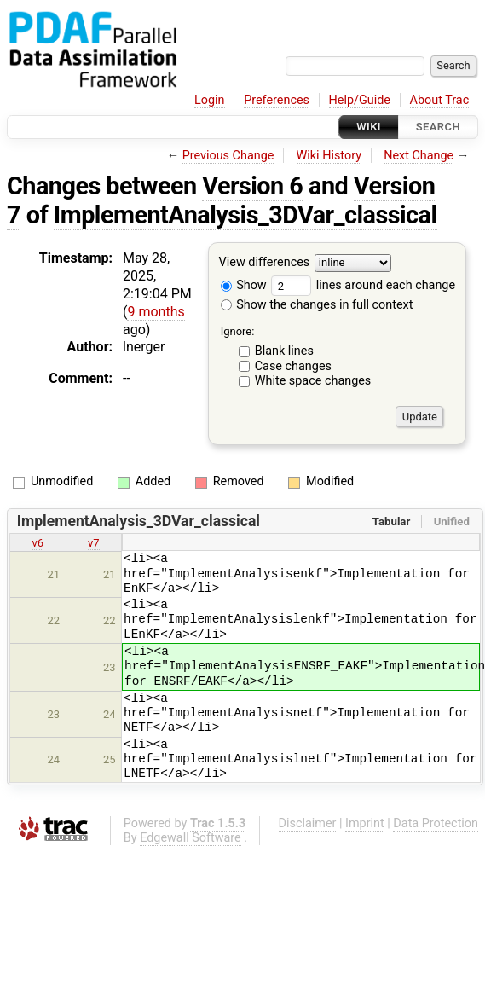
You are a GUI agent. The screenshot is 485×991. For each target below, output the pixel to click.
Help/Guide (359, 100)
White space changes (313, 381)
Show (244, 285)
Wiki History (329, 155)
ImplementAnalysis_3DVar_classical (245, 214)
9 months (155, 312)
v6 (37, 542)
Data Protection (435, 823)
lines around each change (363, 285)
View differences (264, 263)
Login (209, 100)
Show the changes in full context (317, 305)
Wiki (368, 126)
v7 (94, 542)
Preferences (276, 100)
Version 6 (252, 185)
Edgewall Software (190, 838)
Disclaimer (308, 823)
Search (438, 126)
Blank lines (284, 351)
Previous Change (228, 155)
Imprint (364, 823)
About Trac (440, 100)
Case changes (293, 366)
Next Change (418, 155)
